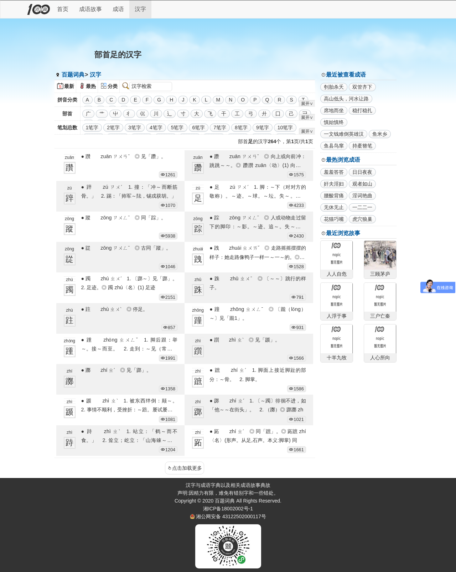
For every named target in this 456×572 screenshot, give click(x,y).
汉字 (140, 9)
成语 (118, 9)
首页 (62, 9)
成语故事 (90, 9)
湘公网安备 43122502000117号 (231, 516)
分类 (113, 86)
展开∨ (307, 103)
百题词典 (73, 75)
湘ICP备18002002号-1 (228, 508)
